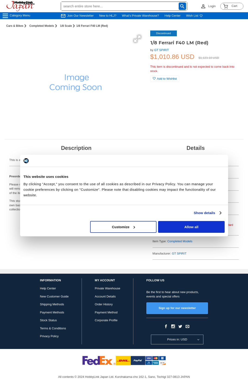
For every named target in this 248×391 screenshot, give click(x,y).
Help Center (173, 15)
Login (212, 6)
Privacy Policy (49, 336)
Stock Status (48, 320)
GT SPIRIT (161, 50)
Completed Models (41, 25)
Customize (123, 227)
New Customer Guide (54, 296)
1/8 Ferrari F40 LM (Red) (92, 25)
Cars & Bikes (14, 25)
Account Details (105, 296)
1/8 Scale (66, 25)
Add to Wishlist (165, 78)
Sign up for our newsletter (177, 308)
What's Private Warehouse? (140, 15)
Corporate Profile (106, 320)
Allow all (191, 227)
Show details (204, 213)
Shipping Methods (52, 304)
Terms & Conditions (53, 328)
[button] (137, 38)
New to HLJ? (107, 15)
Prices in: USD (177, 339)
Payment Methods (52, 312)
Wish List (194, 15)
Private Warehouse (107, 288)
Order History (104, 304)
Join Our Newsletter (80, 15)
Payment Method (106, 312)
